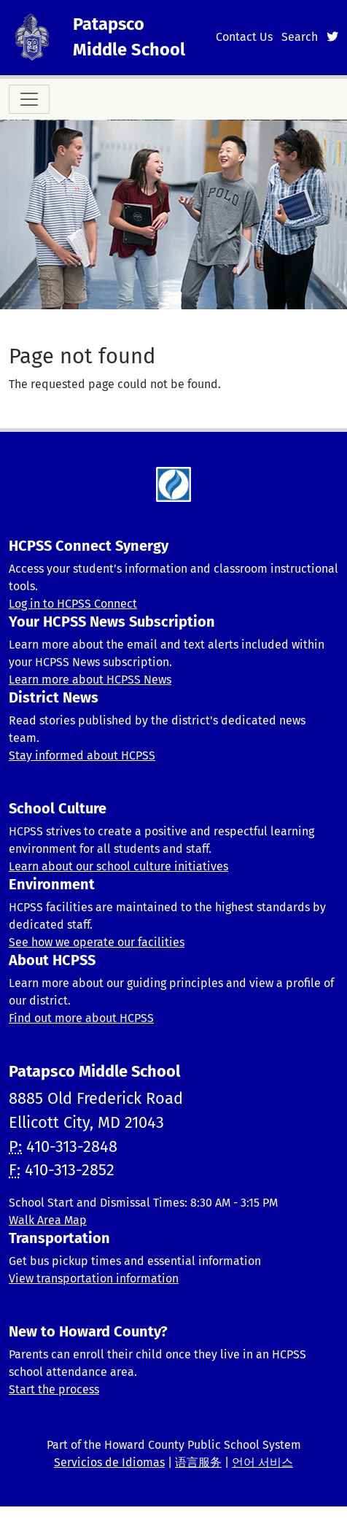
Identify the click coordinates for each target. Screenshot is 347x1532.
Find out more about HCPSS (81, 1018)
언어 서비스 (262, 1462)
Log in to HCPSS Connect (73, 604)
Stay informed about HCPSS (82, 755)
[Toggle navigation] (29, 99)
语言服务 (198, 1462)
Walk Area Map (48, 1220)
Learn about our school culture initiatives (118, 866)
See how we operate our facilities (96, 942)
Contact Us (244, 37)
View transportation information (94, 1278)
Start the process (54, 1389)
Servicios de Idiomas (109, 1462)
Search (299, 37)
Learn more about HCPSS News (90, 679)
